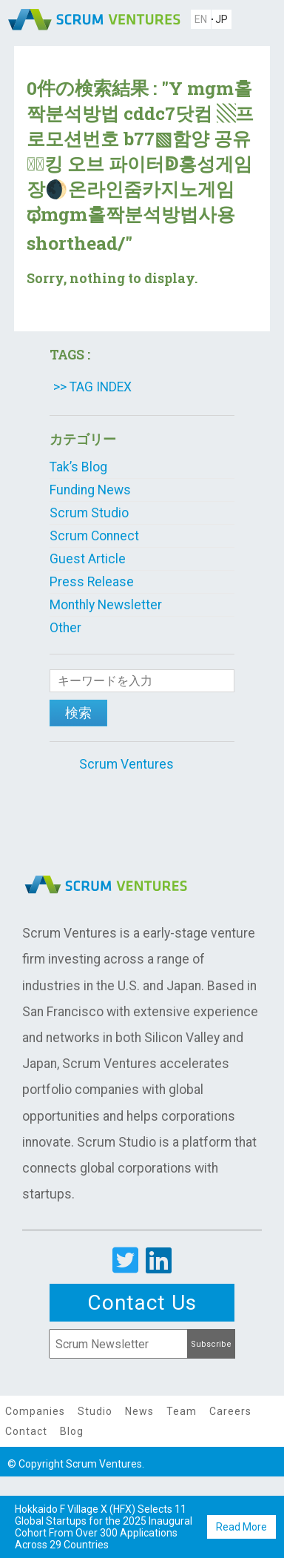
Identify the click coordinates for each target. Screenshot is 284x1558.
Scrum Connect (94, 535)
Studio (95, 1411)
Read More (241, 1527)
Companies (35, 1411)
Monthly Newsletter (106, 604)
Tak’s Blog (78, 467)
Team (181, 1411)
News (139, 1411)
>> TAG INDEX (92, 386)
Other (65, 627)
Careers (230, 1411)
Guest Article (88, 558)
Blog (72, 1431)
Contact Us (142, 1302)
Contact (26, 1431)
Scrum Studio (89, 512)
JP (221, 19)
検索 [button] (78, 713)
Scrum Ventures (126, 764)
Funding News (90, 490)
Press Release (92, 581)
